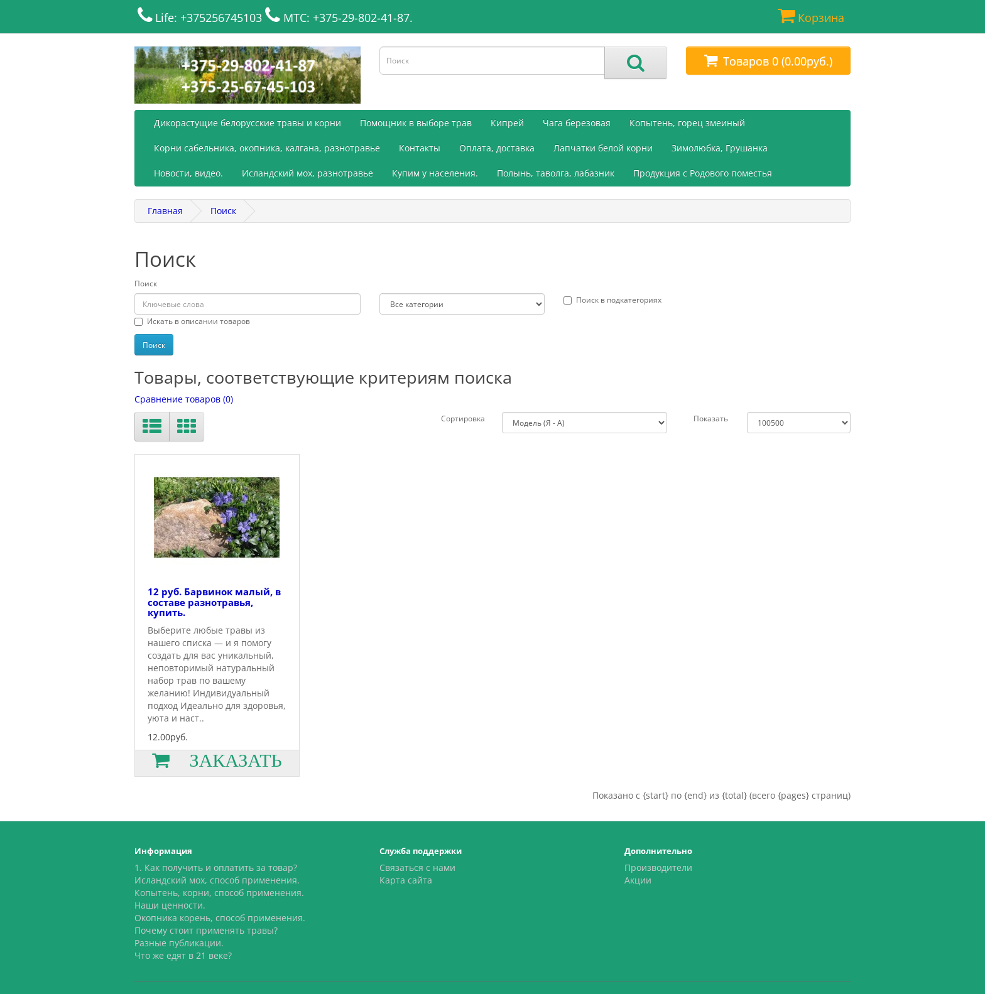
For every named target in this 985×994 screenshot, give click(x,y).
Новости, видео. (188, 173)
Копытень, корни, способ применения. (219, 893)
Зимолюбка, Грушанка (720, 148)
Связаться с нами (417, 867)
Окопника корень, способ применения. (219, 918)
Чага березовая (577, 123)
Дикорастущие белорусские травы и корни (247, 123)
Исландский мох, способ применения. (217, 880)
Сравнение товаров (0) (183, 399)
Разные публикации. (179, 943)
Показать (711, 418)
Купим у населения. (435, 173)
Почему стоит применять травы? (206, 930)
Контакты (419, 148)
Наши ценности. (169, 905)
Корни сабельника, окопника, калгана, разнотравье (267, 148)
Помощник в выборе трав (416, 123)
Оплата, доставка (497, 148)
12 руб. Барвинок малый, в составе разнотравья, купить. (214, 602)
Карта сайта (405, 880)
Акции (637, 880)
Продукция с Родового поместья (702, 173)
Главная (165, 211)
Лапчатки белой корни (603, 148)
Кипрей (507, 123)
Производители (658, 867)
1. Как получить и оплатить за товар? (215, 867)
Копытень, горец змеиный (687, 123)
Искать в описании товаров (192, 321)
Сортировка (463, 418)
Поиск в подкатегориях (612, 299)
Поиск (223, 211)
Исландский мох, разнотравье (307, 173)
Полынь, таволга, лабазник (555, 173)
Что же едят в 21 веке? (183, 955)
